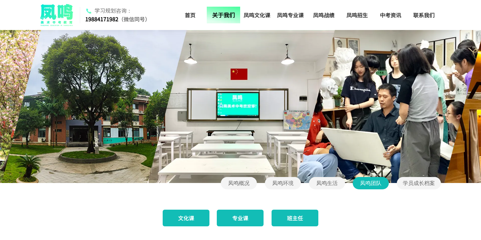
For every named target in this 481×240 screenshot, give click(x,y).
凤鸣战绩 (323, 15)
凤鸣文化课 (257, 15)
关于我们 (223, 15)
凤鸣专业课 (290, 15)
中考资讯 (390, 15)
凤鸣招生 (357, 15)
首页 (190, 15)
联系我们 (424, 15)
